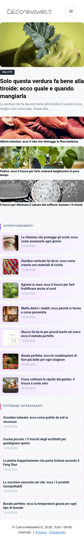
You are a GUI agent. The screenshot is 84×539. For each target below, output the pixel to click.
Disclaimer (57, 532)
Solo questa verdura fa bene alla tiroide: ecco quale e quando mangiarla (42, 89)
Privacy (41, 532)
